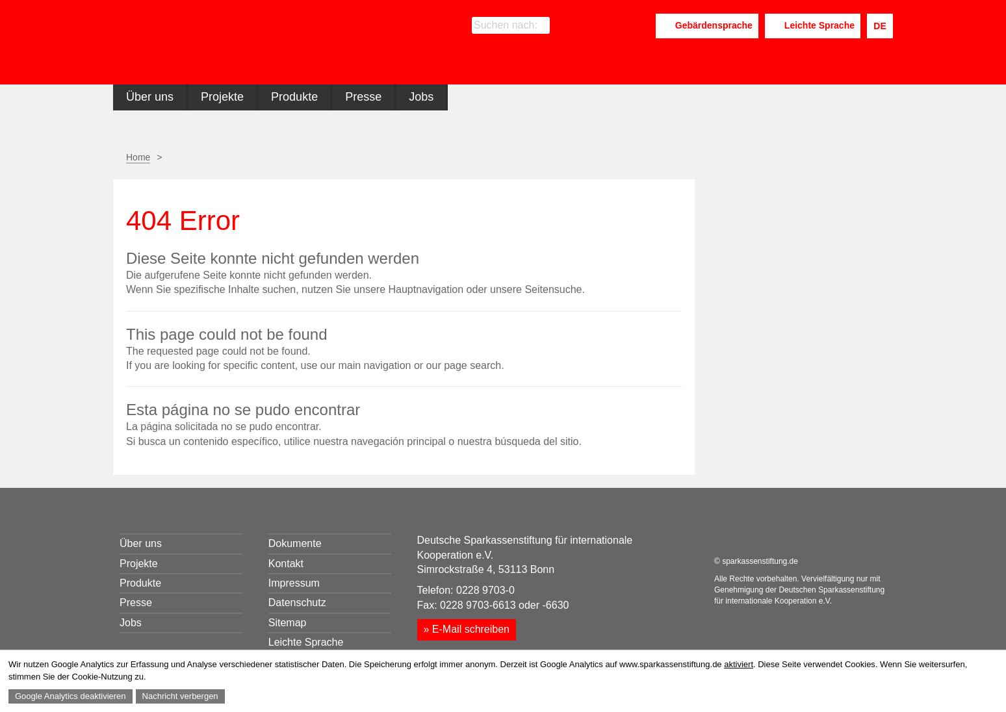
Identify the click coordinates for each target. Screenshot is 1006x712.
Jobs (421, 96)
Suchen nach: (505, 25)
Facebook (590, 26)
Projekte (222, 96)
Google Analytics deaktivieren (70, 696)
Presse (363, 96)
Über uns (150, 96)
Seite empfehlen (641, 158)
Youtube (641, 26)
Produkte (294, 96)
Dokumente (295, 543)
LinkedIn (612, 26)
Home (138, 157)
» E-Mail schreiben (467, 629)
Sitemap (287, 622)
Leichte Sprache (819, 25)
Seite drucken (608, 157)
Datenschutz (297, 602)
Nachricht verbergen (180, 696)
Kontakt (285, 563)
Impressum (294, 583)
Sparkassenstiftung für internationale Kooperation (238, 44)
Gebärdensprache (714, 25)
